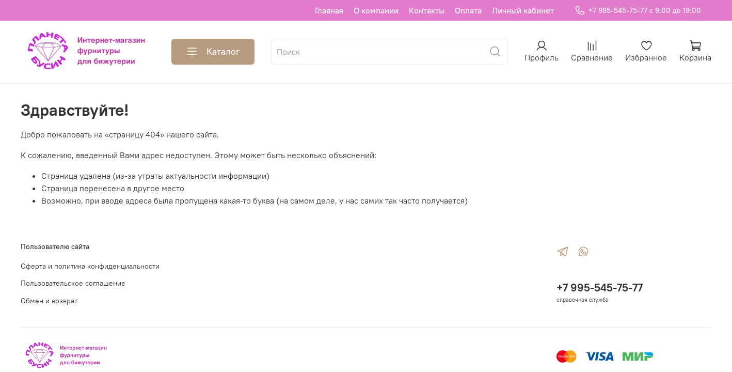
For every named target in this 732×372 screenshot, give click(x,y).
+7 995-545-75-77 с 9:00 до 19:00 (638, 10)
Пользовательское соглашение (73, 283)
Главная (329, 10)
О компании (376, 10)
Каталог (213, 51)
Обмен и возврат (49, 300)
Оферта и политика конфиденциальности (90, 266)
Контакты (426, 10)
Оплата (468, 10)
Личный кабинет (523, 10)
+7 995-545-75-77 (599, 288)
